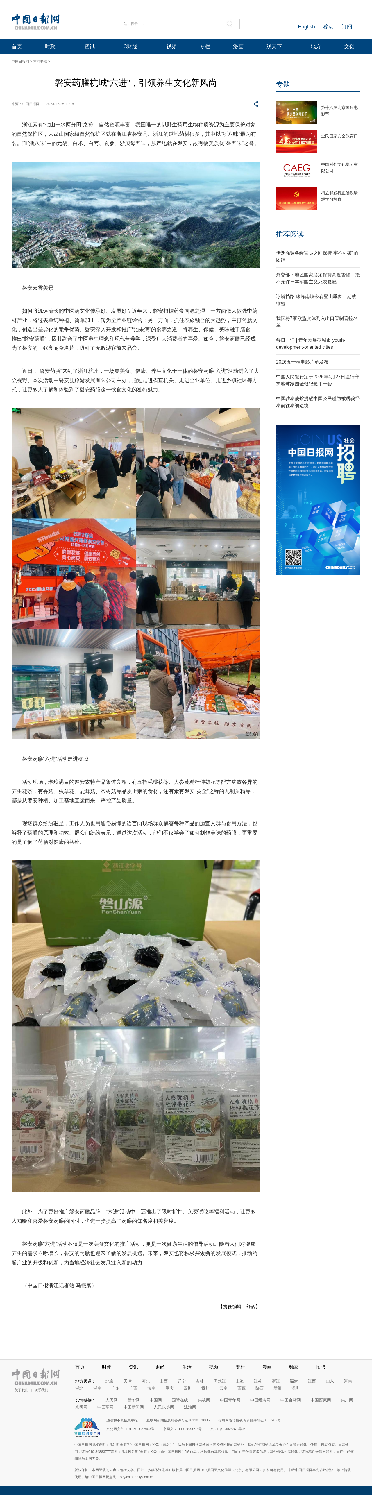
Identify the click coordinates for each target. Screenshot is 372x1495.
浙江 (276, 1381)
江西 (312, 1381)
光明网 (81, 1407)
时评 (106, 1367)
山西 (164, 1381)
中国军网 (105, 1407)
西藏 (241, 1388)
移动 (328, 27)
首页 (17, 46)
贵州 (205, 1388)
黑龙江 (220, 1381)
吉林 (200, 1381)
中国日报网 (20, 62)
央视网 (204, 1400)
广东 (115, 1388)
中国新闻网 (134, 1407)
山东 (330, 1381)
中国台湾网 (290, 1400)
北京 (109, 1381)
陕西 (259, 1388)
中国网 (156, 1400)
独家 (293, 1367)
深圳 (295, 1388)
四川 (187, 1388)
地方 (316, 46)
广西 (133, 1388)
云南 (223, 1388)
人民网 (111, 1400)
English (306, 27)
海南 (151, 1388)
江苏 (258, 1381)
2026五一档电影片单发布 (302, 361)
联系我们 (41, 1390)
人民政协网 (164, 1407)
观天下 (274, 46)
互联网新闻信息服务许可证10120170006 (178, 1420)
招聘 (320, 1367)
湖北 (79, 1388)
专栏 (205, 46)
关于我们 (21, 1390)
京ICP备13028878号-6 (227, 1429)
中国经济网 (260, 1400)
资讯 (89, 46)
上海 (240, 1381)
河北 (146, 1381)
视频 (171, 46)
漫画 (238, 46)
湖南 (97, 1388)
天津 (128, 1381)
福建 (294, 1381)
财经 (160, 1367)
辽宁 (182, 1381)
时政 (50, 46)
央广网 (347, 1400)
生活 (187, 1367)
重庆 (169, 1388)
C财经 (130, 46)
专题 (283, 84)
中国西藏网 (321, 1400)
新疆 (277, 1388)
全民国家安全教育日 (339, 136)
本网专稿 (40, 62)
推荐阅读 (290, 234)
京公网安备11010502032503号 (130, 1429)
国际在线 (180, 1400)
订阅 (347, 27)
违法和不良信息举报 (122, 1420)
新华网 (134, 1400)
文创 (349, 46)
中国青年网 (230, 1400)
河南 (348, 1381)
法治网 (190, 1407)
